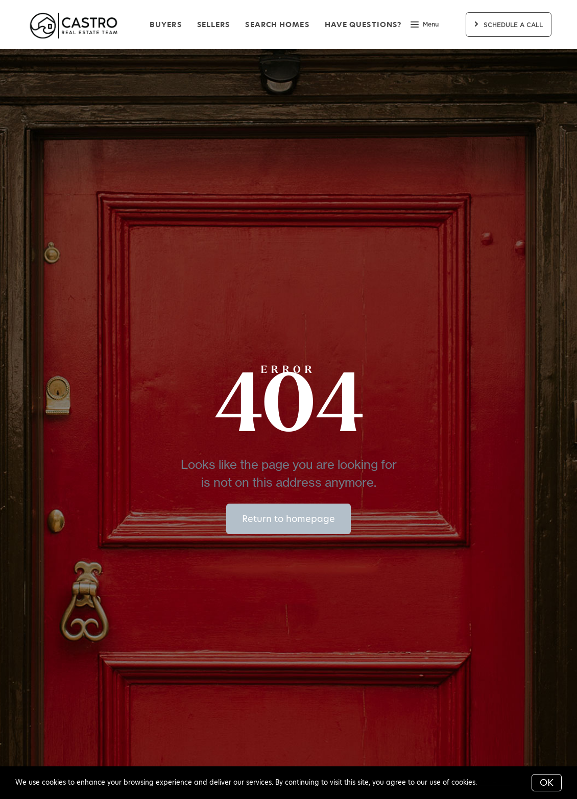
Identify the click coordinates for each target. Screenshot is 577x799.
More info (495, 782)
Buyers (166, 24)
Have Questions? (363, 24)
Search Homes (277, 24)
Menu (424, 25)
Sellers (213, 24)
